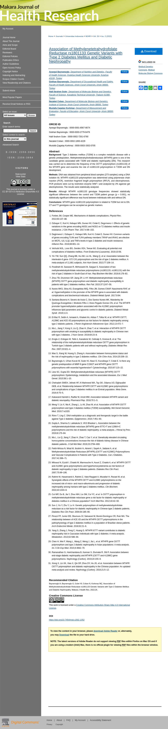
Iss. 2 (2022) (106, 36)
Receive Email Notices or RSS (16, 104)
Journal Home (9, 37)
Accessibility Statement (100, 720)
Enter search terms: (12, 126)
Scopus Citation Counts (13, 79)
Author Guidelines (11, 64)
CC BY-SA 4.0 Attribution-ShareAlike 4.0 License (20, 192)
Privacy (49, 724)
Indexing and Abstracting (14, 75)
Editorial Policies (10, 56)
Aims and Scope (10, 45)
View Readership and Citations (17, 83)
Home (50, 36)
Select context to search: (14, 135)
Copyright (59, 724)
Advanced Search (11, 145)
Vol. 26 (96, 36)
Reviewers (7, 52)
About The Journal (11, 41)
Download (149, 51)
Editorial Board (9, 49)
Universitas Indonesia (74, 36)
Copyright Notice (10, 71)
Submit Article (9, 90)
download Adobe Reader (105, 631)
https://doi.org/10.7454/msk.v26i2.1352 (67, 620)
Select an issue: (10, 112)
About (59, 720)
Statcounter (20, 174)
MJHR (88, 36)
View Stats (20, 176)
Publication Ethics (11, 60)
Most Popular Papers (12, 97)
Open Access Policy (12, 68)
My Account (80, 720)
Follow (124, 72)
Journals (59, 36)
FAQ (68, 720)
